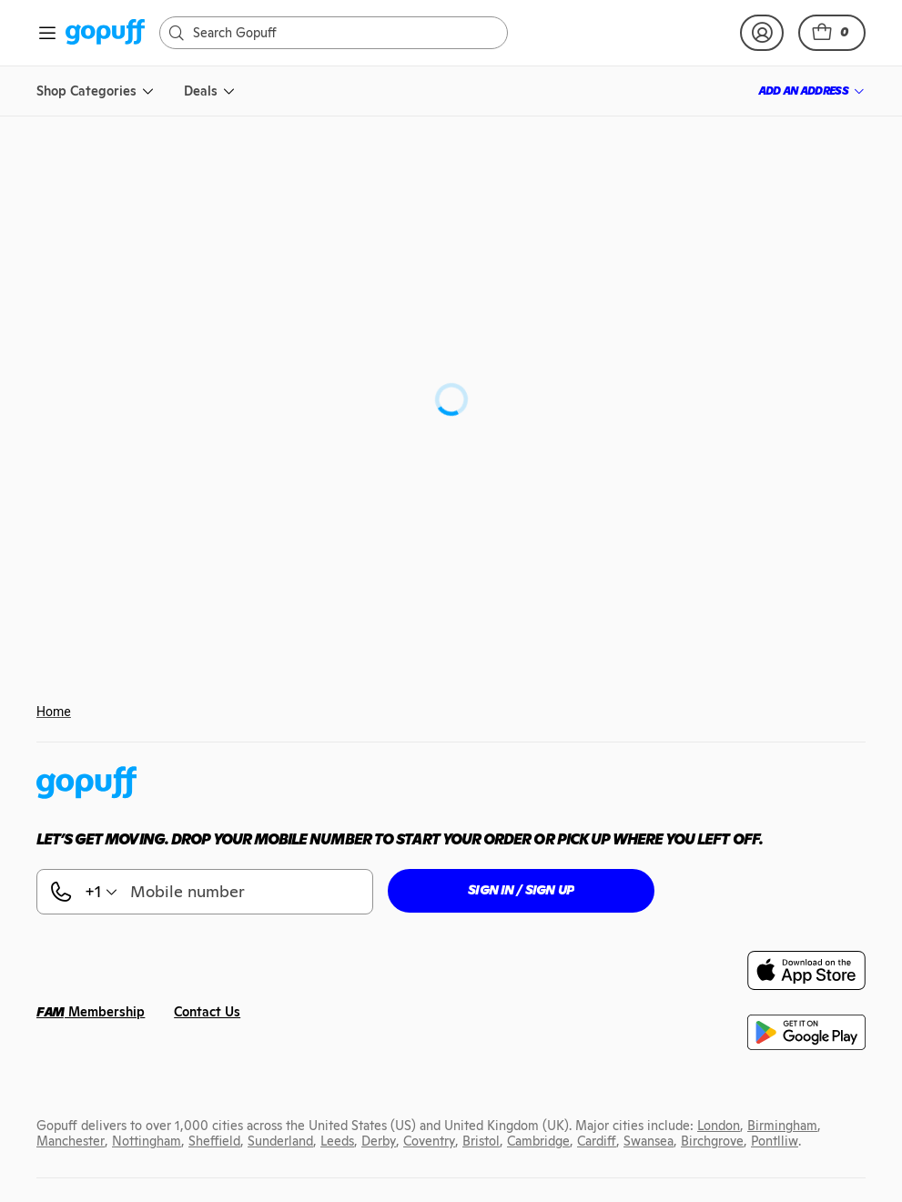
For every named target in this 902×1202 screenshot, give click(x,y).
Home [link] (53, 711)
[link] (105, 33)
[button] (832, 33)
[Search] (342, 33)
